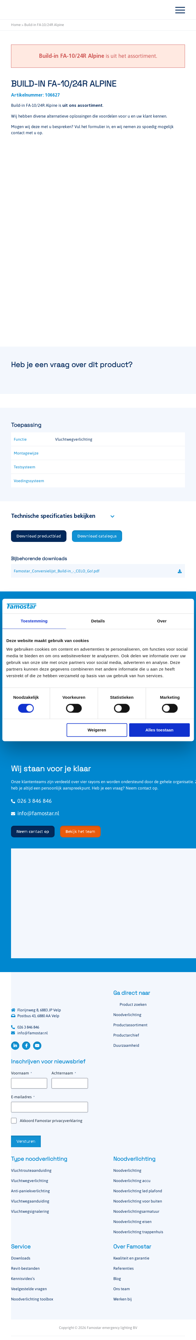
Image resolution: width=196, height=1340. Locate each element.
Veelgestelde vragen (29, 1289)
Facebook (26, 1046)
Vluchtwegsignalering (30, 1211)
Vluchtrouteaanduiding (31, 1170)
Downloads (20, 1258)
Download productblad (39, 536)
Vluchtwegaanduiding (30, 1201)
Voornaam (21, 1073)
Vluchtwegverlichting (29, 1180)
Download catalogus (97, 536)
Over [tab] (162, 621)
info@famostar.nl (32, 1033)
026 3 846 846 (28, 1027)
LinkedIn (15, 1046)
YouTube (37, 1046)
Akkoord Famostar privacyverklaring (51, 1120)
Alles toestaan (159, 730)
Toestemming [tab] (34, 621)
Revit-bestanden (25, 1268)
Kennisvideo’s (23, 1278)
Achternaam (64, 1073)
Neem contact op (33, 832)
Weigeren (97, 730)
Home (16, 25)
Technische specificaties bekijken (53, 516)
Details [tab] (98, 621)
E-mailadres (22, 1097)
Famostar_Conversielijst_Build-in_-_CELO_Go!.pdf (57, 571)
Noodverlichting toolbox (32, 1299)
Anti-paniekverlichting (30, 1191)
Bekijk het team (80, 832)
